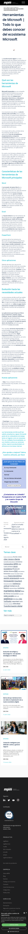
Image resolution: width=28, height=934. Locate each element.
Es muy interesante (10, 467)
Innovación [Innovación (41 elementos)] (9, 580)
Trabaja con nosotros (9, 881)
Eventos (5, 879)
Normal (6, 475)
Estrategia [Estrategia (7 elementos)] (12, 573)
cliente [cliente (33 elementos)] (17, 559)
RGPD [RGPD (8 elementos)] (15, 596)
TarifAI (5, 846)
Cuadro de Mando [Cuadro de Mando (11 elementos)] (8, 566)
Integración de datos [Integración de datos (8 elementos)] (8, 583)
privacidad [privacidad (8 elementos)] (21, 593)
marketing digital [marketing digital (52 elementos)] (12, 590)
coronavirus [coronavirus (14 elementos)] (18, 561)
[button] (14, 931)
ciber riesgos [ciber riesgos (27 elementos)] (9, 559)
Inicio (5, 7)
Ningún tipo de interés (11, 482)
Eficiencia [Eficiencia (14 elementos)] (11, 571)
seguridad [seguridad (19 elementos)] (15, 601)
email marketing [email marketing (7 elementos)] (21, 571)
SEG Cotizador (7, 849)
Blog (4, 876)
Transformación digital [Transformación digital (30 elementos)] (13, 606)
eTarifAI (5, 852)
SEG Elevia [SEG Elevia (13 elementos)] (16, 599)
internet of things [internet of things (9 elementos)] (13, 588)
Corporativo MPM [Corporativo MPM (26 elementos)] (11, 564)
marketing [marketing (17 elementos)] (20, 588)
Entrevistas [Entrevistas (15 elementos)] (7, 573)
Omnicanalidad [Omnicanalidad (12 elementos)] (15, 593)
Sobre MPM (6, 873)
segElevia (5, 841)
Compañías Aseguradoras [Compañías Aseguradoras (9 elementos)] (9, 561)
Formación (6, 905)
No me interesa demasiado (12, 478)
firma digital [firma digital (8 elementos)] (17, 573)
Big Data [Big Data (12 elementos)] (15, 557)
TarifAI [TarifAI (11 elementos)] (21, 601)
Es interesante (8, 471)
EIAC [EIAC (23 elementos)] (16, 571)
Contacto (5, 884)
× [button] (26, 912)
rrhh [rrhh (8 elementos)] (18, 596)
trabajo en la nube (13, 324)
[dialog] (14, 922)
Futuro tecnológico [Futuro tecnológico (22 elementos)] (15, 576)
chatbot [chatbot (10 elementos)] (20, 556)
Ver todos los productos (10, 863)
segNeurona (6, 844)
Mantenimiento (7, 903)
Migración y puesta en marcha (11, 908)
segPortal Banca (7, 857)
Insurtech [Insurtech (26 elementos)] (18, 581)
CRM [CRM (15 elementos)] (19, 564)
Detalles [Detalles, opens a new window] (3, 921)
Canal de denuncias (8, 887)
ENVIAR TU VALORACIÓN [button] (14, 485)
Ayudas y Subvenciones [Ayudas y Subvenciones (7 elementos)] (8, 556)
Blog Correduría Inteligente (12, 7)
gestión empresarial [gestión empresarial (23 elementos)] (11, 578)
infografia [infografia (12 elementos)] (21, 578)
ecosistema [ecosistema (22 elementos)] (8, 569)
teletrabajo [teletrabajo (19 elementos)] (16, 604)
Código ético (6, 890)
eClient (5, 855)
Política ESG (6, 892)
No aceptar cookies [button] (14, 928)
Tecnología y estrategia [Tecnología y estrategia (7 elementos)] (8, 603)
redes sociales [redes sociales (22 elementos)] (9, 596)
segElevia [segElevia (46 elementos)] (8, 598)
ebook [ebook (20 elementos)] (15, 566)
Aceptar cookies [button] (14, 924)
